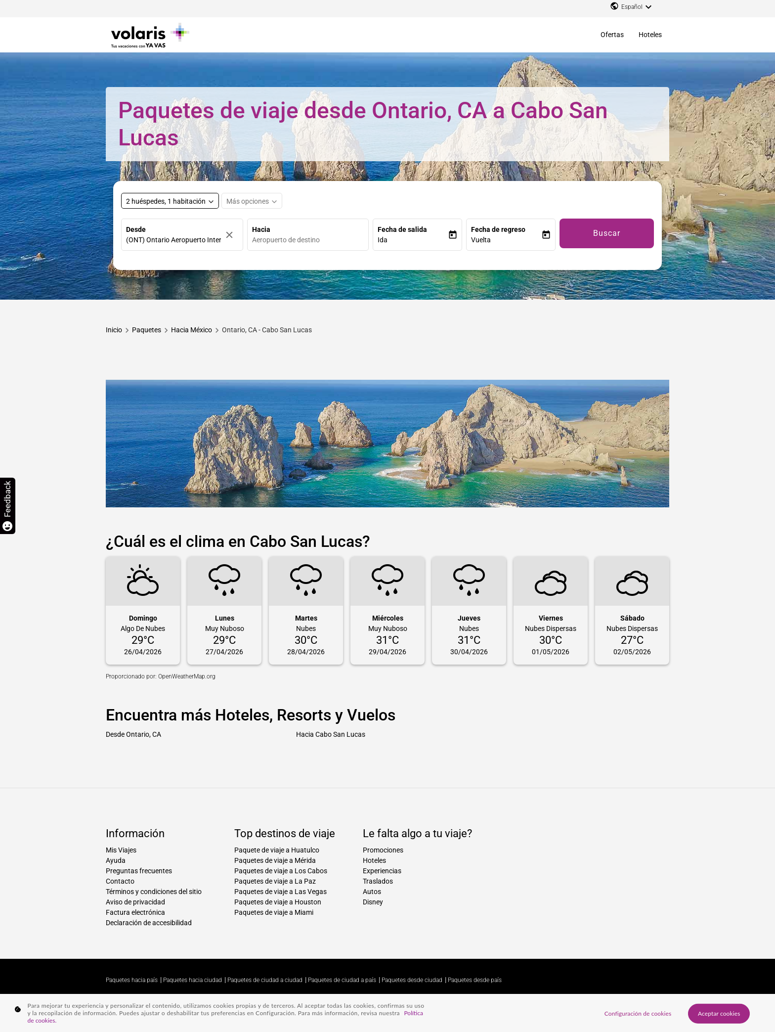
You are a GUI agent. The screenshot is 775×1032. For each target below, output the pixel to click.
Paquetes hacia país (132, 980)
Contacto (120, 881)
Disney (373, 902)
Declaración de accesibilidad (149, 923)
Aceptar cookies (719, 1013)
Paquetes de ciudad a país (342, 980)
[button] (413, 240)
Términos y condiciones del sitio (154, 892)
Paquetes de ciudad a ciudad (264, 980)
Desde (136, 229)
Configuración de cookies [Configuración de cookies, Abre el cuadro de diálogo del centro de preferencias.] (637, 1013)
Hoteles (650, 35)
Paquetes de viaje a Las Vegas (280, 892)
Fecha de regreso (498, 229)
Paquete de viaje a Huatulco (276, 850)
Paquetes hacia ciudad (192, 980)
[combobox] (310, 240)
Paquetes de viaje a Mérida (275, 860)
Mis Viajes (121, 850)
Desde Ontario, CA (133, 734)
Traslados (378, 881)
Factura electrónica (135, 912)
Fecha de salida (402, 229)
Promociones (383, 850)
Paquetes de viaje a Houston (277, 902)
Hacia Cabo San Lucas (330, 734)
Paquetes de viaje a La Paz (275, 881)
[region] (387, 1013)
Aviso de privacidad (135, 902)
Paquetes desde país (475, 980)
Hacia (261, 229)
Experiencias (382, 871)
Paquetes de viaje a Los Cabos (280, 871)
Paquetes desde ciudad (412, 980)
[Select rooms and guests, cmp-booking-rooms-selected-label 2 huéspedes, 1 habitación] (170, 201)
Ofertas (612, 35)
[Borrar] (232, 234)
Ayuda (116, 860)
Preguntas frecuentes (139, 871)
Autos (372, 892)
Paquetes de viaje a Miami (273, 912)
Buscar (606, 233)
